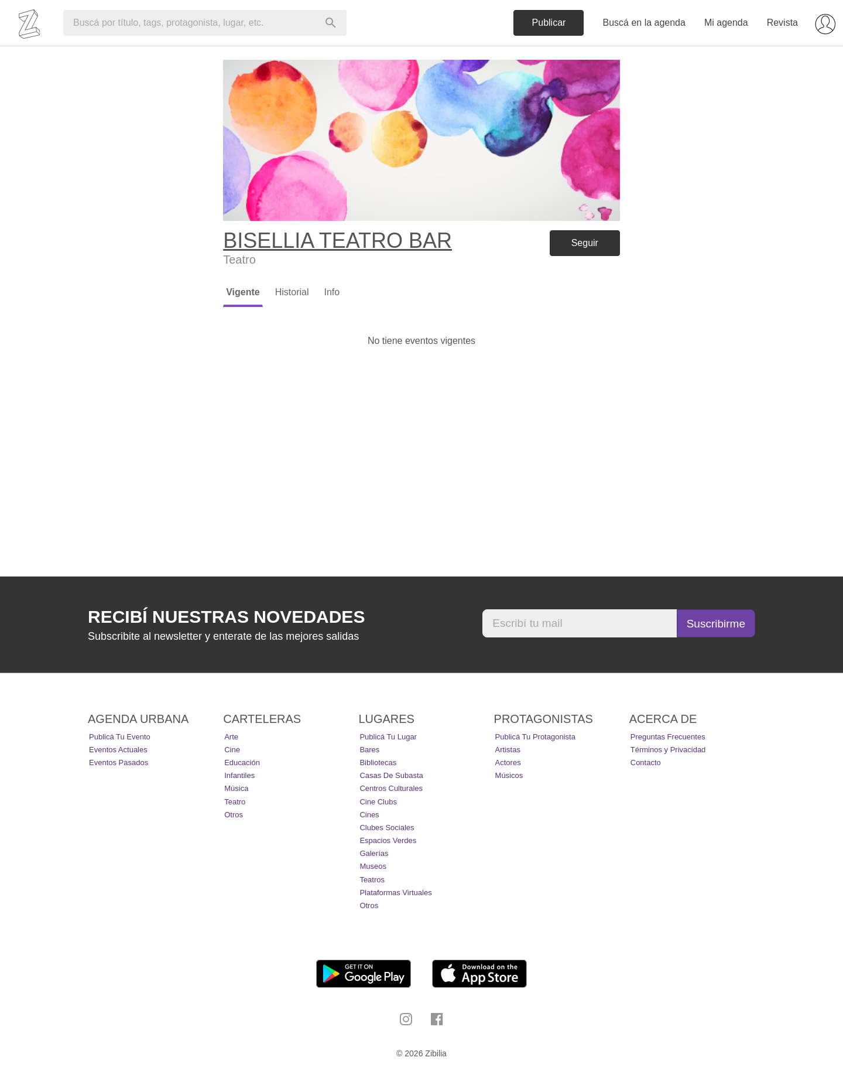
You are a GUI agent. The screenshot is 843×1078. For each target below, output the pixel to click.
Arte (231, 736)
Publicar (549, 23)
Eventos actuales (118, 749)
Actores (508, 762)
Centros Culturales (391, 788)
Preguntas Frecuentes (667, 736)
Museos (372, 866)
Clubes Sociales (386, 827)
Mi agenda (726, 23)
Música (236, 788)
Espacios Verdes (387, 840)
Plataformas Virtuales (395, 892)
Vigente (243, 292)
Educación (242, 762)
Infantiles (239, 775)
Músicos (509, 775)
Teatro (234, 801)
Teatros (372, 879)
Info (332, 292)
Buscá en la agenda (643, 23)
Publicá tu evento (119, 736)
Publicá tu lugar (388, 736)
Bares (369, 749)
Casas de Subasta (391, 775)
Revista (782, 23)
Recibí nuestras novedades (226, 616)
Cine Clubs (378, 801)
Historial (292, 292)
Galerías (373, 853)
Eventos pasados (118, 762)
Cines (369, 814)
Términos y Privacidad (668, 749)
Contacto (645, 762)
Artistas (507, 749)
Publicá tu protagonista (535, 736)
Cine (232, 749)
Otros (233, 814)
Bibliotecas (377, 762)
